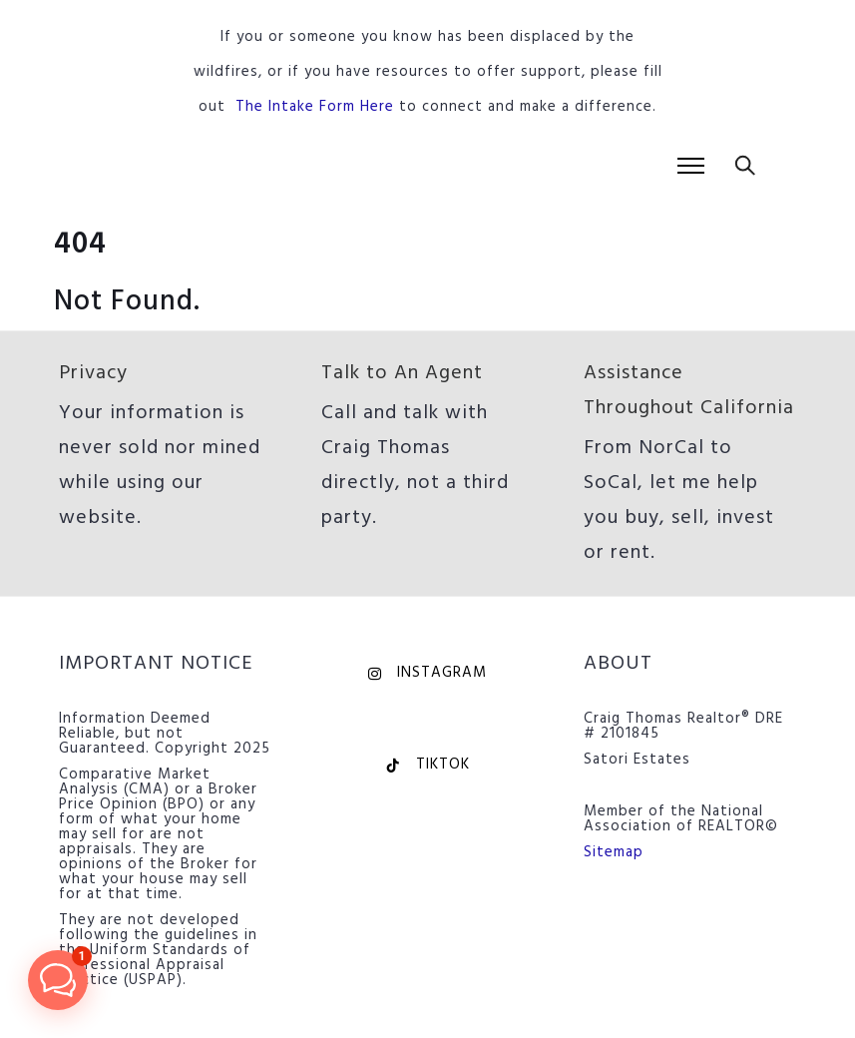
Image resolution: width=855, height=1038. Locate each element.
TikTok (427, 765)
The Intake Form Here (314, 107)
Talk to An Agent (402, 373)
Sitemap (613, 852)
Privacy (93, 373)
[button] (58, 980)
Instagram (427, 673)
